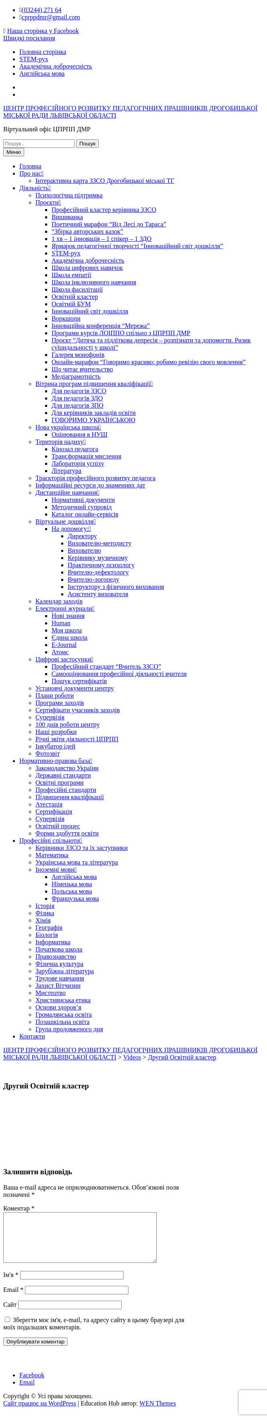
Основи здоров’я (58, 1007)
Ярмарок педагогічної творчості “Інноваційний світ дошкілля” (137, 246)
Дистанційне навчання (66, 492)
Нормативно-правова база (54, 760)
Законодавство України (67, 768)
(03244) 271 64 (42, 9)
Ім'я (11, 1284)
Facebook (31, 1384)
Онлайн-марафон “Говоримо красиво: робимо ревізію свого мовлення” (149, 362)
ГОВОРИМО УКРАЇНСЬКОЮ (93, 420)
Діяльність (33, 187)
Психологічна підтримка (69, 195)
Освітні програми (59, 782)
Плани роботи (54, 695)
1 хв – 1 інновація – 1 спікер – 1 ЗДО (101, 238)
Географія (48, 927)
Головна (30, 166)
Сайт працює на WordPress (39, 1413)
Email (13, 1299)
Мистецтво (50, 992)
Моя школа (67, 630)
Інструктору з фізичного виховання (116, 586)
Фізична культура (59, 963)
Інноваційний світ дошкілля (90, 311)
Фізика (44, 913)
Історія (44, 905)
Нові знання (68, 615)
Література (66, 470)
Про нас (30, 173)
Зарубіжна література (64, 971)
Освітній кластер (75, 296)
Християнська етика (63, 1000)
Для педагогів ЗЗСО (79, 391)
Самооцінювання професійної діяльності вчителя (119, 673)
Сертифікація (53, 811)
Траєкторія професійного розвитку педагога (95, 478)
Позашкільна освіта (62, 1021)
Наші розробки (56, 731)
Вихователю (84, 550)
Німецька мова (72, 884)
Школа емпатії (71, 275)
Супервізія (49, 717)
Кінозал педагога (75, 449)
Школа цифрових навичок (87, 267)
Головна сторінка (42, 51)
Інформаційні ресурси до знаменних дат (90, 485)
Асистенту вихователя (98, 594)
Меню (13, 152)
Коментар (19, 1208)
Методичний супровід (82, 507)
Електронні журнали (63, 608)
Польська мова (72, 891)
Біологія (46, 934)
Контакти (32, 1036)
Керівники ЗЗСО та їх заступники (81, 847)
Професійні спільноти (49, 840)
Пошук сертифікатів (79, 681)
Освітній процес (57, 826)
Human (61, 623)
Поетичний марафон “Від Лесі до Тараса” (109, 224)
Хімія (43, 920)
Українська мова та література (76, 862)
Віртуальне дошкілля (64, 521)
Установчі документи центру (74, 688)
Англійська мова (41, 73)
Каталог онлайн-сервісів (85, 514)
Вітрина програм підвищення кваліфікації (93, 383)
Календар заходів (59, 601)
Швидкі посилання (29, 38)
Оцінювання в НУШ (80, 434)
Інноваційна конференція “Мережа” (101, 325)
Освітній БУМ (71, 304)
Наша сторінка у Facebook (43, 30)
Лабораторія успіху (78, 463)
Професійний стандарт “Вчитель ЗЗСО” (106, 666)
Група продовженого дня (69, 1029)
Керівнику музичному (98, 557)
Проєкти (47, 202)
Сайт (10, 1314)
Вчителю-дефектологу (98, 572)
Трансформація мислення (86, 456)
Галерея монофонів (78, 354)
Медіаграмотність (76, 376)
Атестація (48, 804)
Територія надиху (59, 441)
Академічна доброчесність (55, 66)
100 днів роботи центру (67, 724)
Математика (51, 855)
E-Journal (64, 644)
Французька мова (75, 898)
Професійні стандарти (65, 789)
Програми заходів (59, 702)
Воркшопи (66, 318)
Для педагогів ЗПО (77, 405)
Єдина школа (69, 637)
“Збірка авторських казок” (87, 231)
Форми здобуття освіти (67, 833)
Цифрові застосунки (63, 659)
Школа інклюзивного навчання (94, 282)
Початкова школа (58, 949)
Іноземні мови (55, 869)
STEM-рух (33, 59)
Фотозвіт (47, 753)
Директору (82, 536)
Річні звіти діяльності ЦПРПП (76, 739)
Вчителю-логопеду (93, 579)
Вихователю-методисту (99, 543)
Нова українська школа (67, 427)
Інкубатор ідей (55, 746)
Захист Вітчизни (58, 985)
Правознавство (55, 956)
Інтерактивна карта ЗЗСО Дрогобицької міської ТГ (104, 180)
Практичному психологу (101, 565)
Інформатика (52, 942)
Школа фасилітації (77, 289)
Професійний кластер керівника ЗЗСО (104, 209)
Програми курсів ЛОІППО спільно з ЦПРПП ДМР (121, 333)
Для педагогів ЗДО (77, 398)
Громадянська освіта (63, 1014)
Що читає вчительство (82, 369)
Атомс (60, 652)
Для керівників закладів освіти (94, 412)
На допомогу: (70, 528)
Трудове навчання (59, 978)
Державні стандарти (63, 775)
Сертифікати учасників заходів (77, 710)
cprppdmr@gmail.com (51, 17)
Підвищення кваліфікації (69, 797)
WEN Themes (157, 1413)
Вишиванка (67, 217)
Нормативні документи (83, 499)
